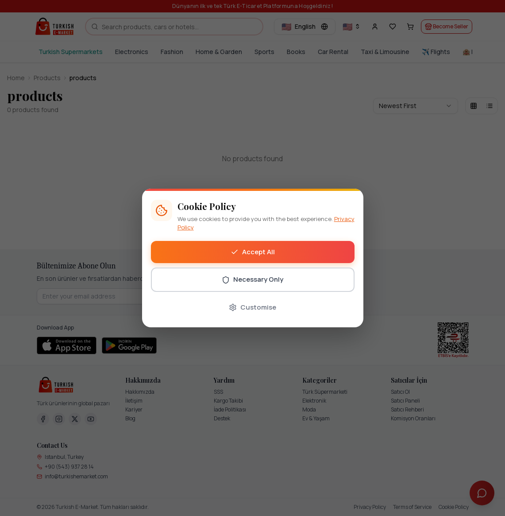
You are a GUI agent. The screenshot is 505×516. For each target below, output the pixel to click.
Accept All (253, 251)
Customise (252, 307)
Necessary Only (252, 279)
